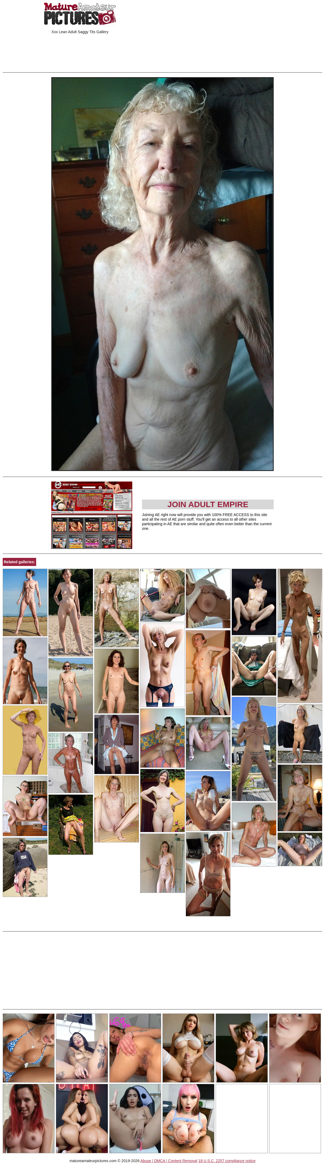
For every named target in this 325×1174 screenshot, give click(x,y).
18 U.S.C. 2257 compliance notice (227, 1161)
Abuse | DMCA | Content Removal (168, 1161)
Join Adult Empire (207, 504)
